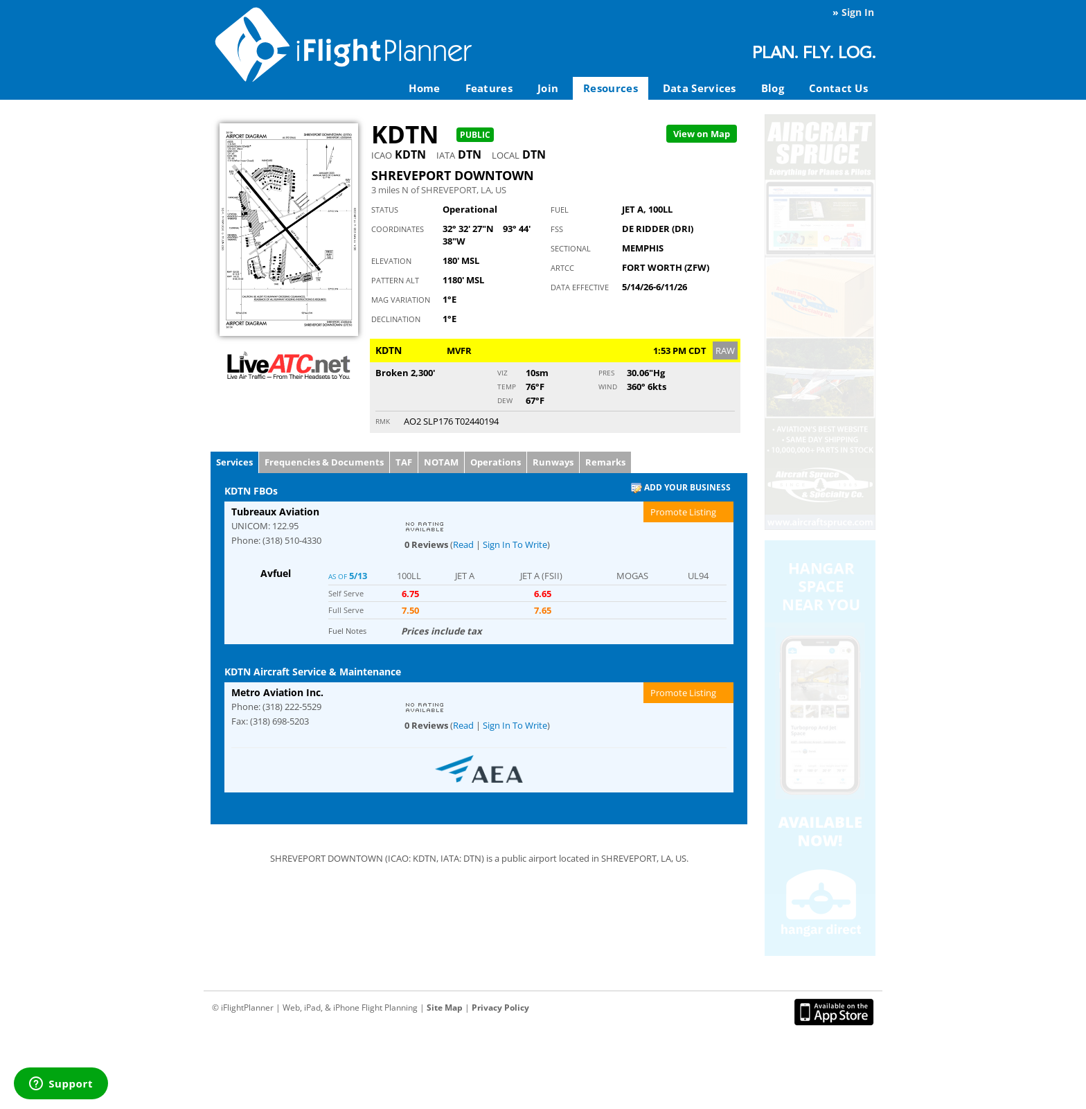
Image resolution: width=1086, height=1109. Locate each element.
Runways (553, 462)
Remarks (605, 462)
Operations (495, 462)
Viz (502, 373)
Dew (505, 400)
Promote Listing (683, 512)
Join (547, 88)
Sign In (858, 12)
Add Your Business (681, 488)
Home (424, 88)
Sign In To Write (515, 544)
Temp (506, 386)
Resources (610, 88)
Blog (772, 88)
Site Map (445, 1007)
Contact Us (838, 88)
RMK (382, 421)
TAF (403, 462)
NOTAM (441, 462)
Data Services (699, 88)
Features (489, 88)
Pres (606, 373)
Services (234, 462)
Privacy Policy (500, 1007)
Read (463, 544)
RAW (725, 350)
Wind (607, 386)
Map (701, 133)
